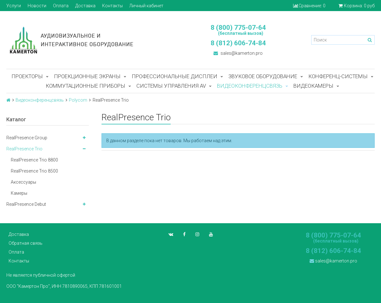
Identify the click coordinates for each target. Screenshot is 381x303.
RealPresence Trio (24, 148)
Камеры (19, 193)
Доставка (85, 5)
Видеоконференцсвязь (249, 86)
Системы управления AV (171, 86)
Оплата (61, 5)
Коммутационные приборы (85, 86)
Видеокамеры (313, 86)
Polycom (78, 100)
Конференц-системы (338, 76)
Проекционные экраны (87, 76)
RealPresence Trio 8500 (34, 171)
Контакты (112, 5)
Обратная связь (26, 243)
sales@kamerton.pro (238, 53)
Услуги (13, 5)
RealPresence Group (26, 137)
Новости (37, 5)
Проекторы (27, 76)
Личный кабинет (146, 5)
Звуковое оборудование (262, 76)
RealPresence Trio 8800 (34, 159)
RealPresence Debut (26, 204)
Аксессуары (23, 182)
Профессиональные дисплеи (174, 76)
